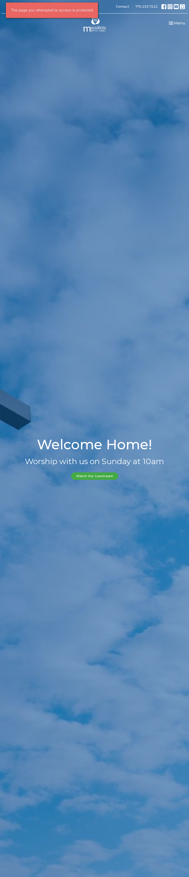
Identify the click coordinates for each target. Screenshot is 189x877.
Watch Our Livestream (94, 476)
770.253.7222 (146, 6)
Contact (122, 6)
